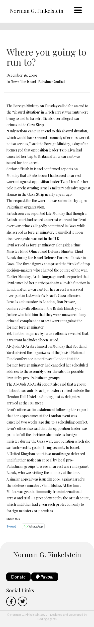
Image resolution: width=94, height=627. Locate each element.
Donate (18, 577)
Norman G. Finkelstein (36, 10)
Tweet (11, 526)
